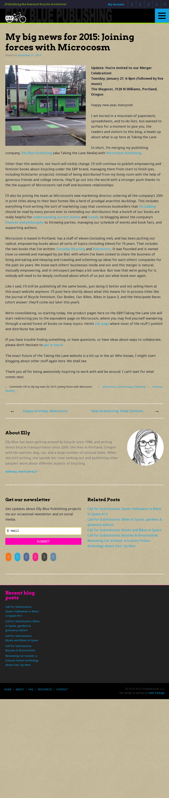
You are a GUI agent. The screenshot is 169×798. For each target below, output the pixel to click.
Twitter (140, 4)
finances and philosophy (24, 222)
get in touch (53, 345)
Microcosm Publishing (123, 153)
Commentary (124, 386)
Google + (157, 4)
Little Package (156, 693)
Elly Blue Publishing (36, 153)
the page (102, 323)
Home (8, 689)
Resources (45, 689)
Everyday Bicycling (70, 249)
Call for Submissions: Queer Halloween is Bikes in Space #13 (22, 611)
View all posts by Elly (23, 471)
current (63, 217)
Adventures (109, 386)
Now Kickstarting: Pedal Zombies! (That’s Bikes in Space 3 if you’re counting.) (118, 411)
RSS (165, 4)
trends (93, 217)
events (75, 217)
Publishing (140, 386)
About (20, 689)
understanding (44, 217)
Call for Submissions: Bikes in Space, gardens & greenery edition (22, 625)
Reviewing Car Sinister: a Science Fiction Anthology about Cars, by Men (21, 660)
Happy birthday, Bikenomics (45, 411)
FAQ (30, 689)
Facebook (148, 4)
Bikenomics (102, 249)
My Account (116, 4)
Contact (62, 689)
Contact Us (132, 4)
